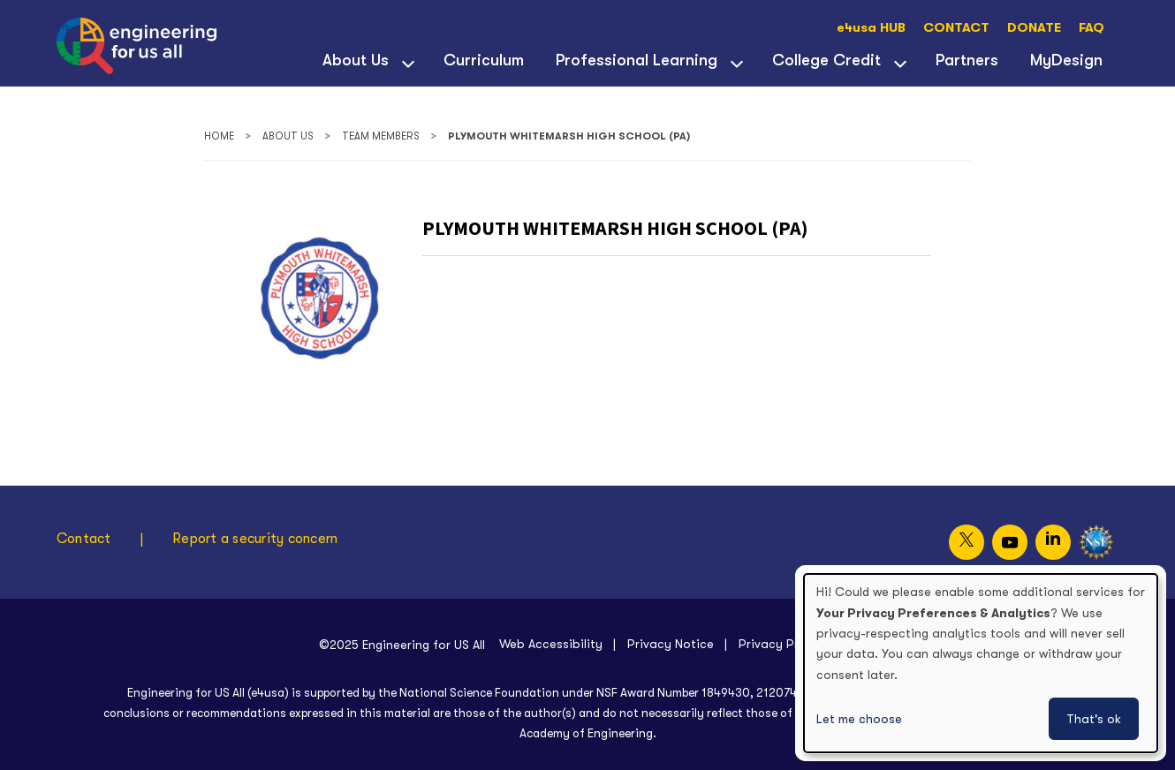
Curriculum (483, 60)
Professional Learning (636, 60)
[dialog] (980, 663)
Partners (967, 60)
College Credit (826, 60)
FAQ (1091, 27)
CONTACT (956, 27)
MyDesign (1066, 60)
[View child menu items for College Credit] (900, 61)
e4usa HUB (871, 27)
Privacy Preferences (798, 644)
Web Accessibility (551, 644)
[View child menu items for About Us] (408, 61)
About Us (355, 60)
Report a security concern (254, 539)
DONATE (1034, 27)
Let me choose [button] (859, 719)
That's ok (1093, 719)
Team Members (381, 136)
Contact (84, 539)
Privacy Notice (670, 644)
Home (219, 136)
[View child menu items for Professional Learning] (736, 61)
